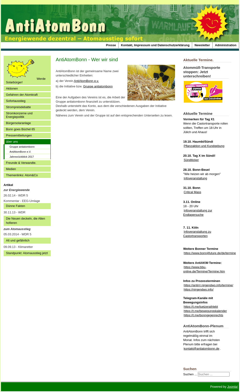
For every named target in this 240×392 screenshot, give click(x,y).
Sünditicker (191, 160)
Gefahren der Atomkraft (22, 94)
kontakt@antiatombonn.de (202, 348)
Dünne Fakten (15, 206)
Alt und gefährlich (18, 240)
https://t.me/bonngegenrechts (203, 315)
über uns (12, 141)
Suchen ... (190, 374)
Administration (225, 45)
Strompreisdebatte (18, 107)
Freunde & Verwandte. (21, 163)
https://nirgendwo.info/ (199, 289)
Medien (11, 169)
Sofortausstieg (15, 101)
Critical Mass (192, 192)
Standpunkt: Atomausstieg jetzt (27, 253)
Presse (111, 45)
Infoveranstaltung (195, 178)
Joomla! (232, 386)
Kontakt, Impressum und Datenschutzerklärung (155, 45)
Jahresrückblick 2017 (22, 156)
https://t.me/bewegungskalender (205, 311)
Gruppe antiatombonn (22, 146)
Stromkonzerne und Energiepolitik (19, 115)
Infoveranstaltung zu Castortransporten (197, 234)
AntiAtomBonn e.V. (20, 151)
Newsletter (202, 45)
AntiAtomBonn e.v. (86, 81)
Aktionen (12, 88)
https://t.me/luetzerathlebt (201, 306)
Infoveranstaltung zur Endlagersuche (197, 212)
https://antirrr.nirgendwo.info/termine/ (208, 285)
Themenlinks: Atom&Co (22, 175)
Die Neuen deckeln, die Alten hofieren (25, 221)
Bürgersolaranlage (18, 123)
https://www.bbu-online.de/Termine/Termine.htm (204, 269)
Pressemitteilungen (19, 135)
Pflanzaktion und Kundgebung (204, 146)
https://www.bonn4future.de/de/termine (210, 253)
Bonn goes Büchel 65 (20, 129)
